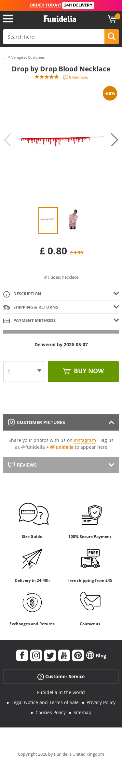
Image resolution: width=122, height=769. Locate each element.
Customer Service (61, 676)
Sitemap (82, 712)
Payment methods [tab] (29, 320)
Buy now (88, 371)
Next (114, 139)
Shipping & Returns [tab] (30, 307)
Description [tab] (22, 294)
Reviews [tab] (22, 465)
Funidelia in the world (61, 692)
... (4, 57)
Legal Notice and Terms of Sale (45, 702)
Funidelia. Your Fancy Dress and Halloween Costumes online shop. (60, 18)
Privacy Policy (101, 702)
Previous (7, 139)
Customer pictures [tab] (36, 422)
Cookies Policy (50, 712)
